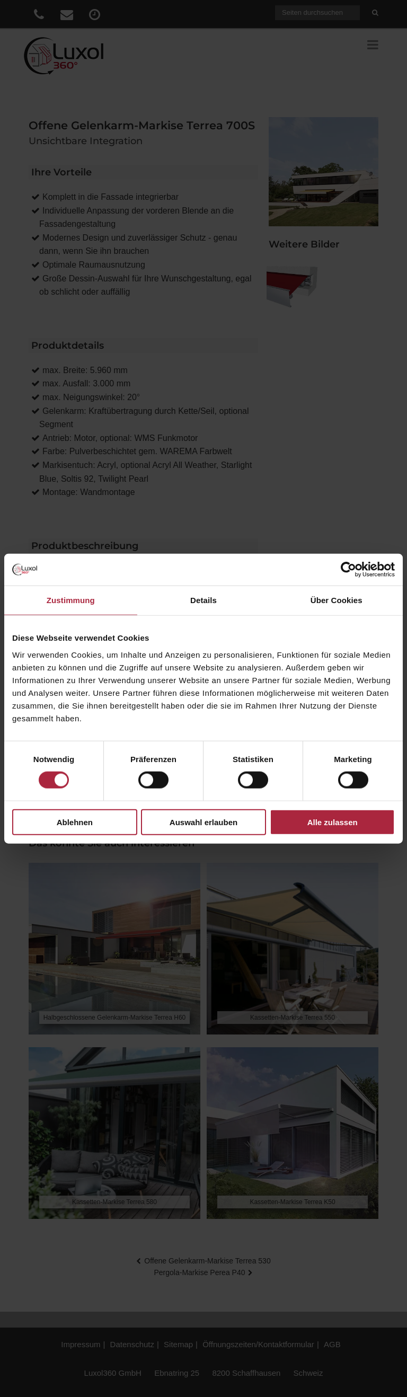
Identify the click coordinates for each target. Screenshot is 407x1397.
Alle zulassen (332, 821)
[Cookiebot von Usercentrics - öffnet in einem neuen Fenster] (348, 570)
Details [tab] (203, 600)
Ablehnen (75, 821)
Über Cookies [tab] (336, 600)
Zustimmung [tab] (71, 600)
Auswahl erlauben (203, 821)
